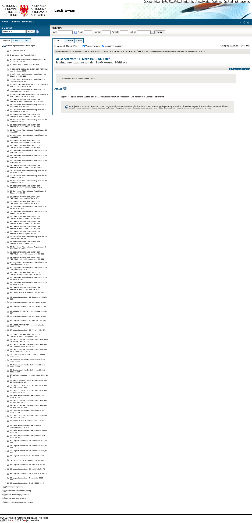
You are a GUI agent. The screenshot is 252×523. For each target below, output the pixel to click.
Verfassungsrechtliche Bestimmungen (71, 51)
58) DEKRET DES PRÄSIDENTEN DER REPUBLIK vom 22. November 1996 (25, 335)
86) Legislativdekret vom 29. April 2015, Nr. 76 (27, 469)
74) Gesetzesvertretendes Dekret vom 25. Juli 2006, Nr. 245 (27, 411)
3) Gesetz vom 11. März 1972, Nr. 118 (24, 65)
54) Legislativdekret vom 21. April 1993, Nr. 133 (28, 320)
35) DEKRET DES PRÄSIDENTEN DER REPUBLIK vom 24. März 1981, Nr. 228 (25, 227)
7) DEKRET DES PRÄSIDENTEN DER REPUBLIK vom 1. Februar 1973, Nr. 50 (29, 85)
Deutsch (148, 1)
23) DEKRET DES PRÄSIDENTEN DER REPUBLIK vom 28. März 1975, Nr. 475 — (26, 166)
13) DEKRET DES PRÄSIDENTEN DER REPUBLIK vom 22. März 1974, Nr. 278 (25, 116)
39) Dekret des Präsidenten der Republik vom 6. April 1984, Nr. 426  (28, 248)
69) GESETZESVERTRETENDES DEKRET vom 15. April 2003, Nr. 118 (28, 386)
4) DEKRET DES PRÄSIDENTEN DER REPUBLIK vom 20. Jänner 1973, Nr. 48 (29, 70)
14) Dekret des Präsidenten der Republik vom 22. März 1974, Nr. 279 (28, 121)
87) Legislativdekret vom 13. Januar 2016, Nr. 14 (28, 473)
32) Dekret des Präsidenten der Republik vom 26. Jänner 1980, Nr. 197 (28, 212)
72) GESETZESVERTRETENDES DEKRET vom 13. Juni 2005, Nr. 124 (28, 401)
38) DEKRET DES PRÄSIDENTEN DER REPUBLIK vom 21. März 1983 (25, 243)
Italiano (157, 1)
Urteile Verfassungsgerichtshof (17, 494)
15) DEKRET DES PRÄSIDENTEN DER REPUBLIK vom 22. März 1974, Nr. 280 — (26, 126)
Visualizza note (92, 46)
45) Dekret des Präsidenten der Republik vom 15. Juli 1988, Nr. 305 (28, 278)
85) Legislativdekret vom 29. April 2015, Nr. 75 (27, 465)
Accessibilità (33, 520)
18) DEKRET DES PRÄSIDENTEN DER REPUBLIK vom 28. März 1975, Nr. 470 (25, 141)
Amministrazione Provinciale (209, 1)
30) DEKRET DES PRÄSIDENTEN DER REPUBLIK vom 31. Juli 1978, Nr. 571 (25, 202)
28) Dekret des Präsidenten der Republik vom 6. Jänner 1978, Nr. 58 (28, 192)
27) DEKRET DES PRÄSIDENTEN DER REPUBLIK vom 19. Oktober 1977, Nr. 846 (26, 187)
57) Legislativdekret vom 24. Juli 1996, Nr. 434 (27, 330)
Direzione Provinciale (21, 22)
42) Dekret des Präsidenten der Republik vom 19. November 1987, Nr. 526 (28, 263)
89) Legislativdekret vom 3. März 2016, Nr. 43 (27, 483)
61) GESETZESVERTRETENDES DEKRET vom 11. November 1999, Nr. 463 (28, 350)
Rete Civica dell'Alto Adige (181, 1)
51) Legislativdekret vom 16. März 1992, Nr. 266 (28, 306)
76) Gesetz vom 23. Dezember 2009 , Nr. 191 (27, 421)
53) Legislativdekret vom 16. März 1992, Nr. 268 (28, 316)
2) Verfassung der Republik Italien (23, 55)
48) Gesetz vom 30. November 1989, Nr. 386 (27, 293)
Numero (97, 32)
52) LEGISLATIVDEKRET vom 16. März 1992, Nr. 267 (29, 312)
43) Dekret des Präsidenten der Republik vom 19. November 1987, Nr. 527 (28, 268)
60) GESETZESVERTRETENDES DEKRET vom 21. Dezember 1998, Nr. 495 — (28, 345)
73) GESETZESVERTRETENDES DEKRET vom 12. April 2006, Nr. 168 (28, 406)
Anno (80, 32)
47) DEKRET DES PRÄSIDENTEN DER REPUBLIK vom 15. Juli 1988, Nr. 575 (25, 288)
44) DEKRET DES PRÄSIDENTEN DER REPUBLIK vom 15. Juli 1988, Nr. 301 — (25, 273)
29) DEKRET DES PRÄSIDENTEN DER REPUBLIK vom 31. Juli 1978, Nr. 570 (25, 197)
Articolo (115, 32)
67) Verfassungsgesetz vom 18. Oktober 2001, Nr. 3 (29, 376)
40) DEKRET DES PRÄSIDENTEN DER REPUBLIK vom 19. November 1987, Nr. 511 (27, 253)
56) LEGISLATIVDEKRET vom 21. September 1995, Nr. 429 (27, 326)
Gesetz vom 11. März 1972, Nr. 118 (105, 51)
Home (5, 22)
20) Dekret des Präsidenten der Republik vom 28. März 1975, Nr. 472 (28, 151)
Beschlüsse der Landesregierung (18, 491)
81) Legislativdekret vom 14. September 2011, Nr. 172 (28, 447)
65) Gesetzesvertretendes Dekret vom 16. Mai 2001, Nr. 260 (27, 366)
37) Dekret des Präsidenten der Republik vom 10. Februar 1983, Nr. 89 (28, 238)
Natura (133, 32)
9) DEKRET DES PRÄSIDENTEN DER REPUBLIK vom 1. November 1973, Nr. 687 (29, 95)
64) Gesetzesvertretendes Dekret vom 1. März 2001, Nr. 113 (27, 361)
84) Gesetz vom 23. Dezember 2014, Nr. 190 (27, 460)
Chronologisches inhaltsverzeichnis (19, 502)
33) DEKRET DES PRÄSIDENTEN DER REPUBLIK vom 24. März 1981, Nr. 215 (25, 217)
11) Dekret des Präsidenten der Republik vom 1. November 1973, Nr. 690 (28, 105)
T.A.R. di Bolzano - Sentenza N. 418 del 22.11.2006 (86, 106)
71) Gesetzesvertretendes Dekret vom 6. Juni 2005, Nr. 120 (27, 396)
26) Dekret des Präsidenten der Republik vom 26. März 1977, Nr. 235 (28, 182)
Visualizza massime (114, 46)
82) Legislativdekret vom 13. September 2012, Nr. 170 (28, 452)
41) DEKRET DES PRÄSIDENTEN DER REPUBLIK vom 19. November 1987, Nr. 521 (27, 258)
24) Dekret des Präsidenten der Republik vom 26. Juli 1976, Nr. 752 (28, 172)
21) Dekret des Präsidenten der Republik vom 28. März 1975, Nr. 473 (28, 156)
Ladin (165, 1)
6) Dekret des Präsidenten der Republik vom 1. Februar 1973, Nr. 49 (27, 80)
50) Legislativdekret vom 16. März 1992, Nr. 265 (28, 302)
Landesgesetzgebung (14, 487)
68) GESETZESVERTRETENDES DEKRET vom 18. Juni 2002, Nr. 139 (28, 381)
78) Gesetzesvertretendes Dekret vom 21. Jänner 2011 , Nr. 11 (28, 431)
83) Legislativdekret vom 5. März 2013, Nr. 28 (27, 456)
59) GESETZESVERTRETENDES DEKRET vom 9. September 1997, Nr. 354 (29, 340)
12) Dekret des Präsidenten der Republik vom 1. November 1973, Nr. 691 (28, 111)
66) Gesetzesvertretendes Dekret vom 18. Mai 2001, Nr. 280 (27, 371)
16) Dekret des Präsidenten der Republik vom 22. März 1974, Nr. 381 (28, 131)
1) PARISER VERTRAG (19, 51)
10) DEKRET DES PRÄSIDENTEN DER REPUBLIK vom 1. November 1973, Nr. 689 (26, 100)
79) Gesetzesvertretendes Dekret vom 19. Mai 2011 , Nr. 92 (27, 436)
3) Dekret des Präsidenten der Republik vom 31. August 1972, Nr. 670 (28, 60)
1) (109, 58)
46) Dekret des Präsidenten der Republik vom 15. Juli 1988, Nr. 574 (28, 283)
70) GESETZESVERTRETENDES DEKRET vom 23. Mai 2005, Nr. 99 (28, 391)
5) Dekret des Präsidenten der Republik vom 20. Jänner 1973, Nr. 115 (28, 75)
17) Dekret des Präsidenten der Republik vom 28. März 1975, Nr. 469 (28, 136)
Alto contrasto (242, 1)
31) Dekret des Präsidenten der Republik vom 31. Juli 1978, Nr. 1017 (28, 207)
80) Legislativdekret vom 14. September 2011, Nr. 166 (28, 441)
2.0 (19, 520)
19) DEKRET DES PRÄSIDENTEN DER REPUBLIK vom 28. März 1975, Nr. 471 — (26, 146)
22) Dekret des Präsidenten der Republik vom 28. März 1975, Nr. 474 (28, 161)
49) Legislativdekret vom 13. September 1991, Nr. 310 (28, 298)
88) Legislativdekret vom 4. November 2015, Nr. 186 (28, 479)
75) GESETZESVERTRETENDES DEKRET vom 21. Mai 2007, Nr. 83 (28, 417)
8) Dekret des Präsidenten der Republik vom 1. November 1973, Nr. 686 (27, 90)
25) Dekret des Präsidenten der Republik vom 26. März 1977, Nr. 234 (28, 177)
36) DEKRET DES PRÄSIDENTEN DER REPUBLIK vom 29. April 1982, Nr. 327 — (25, 233)
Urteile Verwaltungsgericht (16, 498)
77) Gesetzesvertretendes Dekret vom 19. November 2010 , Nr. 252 (25, 426)
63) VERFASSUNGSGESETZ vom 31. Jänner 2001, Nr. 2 (27, 356)
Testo (54, 32)
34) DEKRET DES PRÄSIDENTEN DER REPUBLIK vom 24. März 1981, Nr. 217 (25, 222)
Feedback (228, 1)
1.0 (5, 520)
